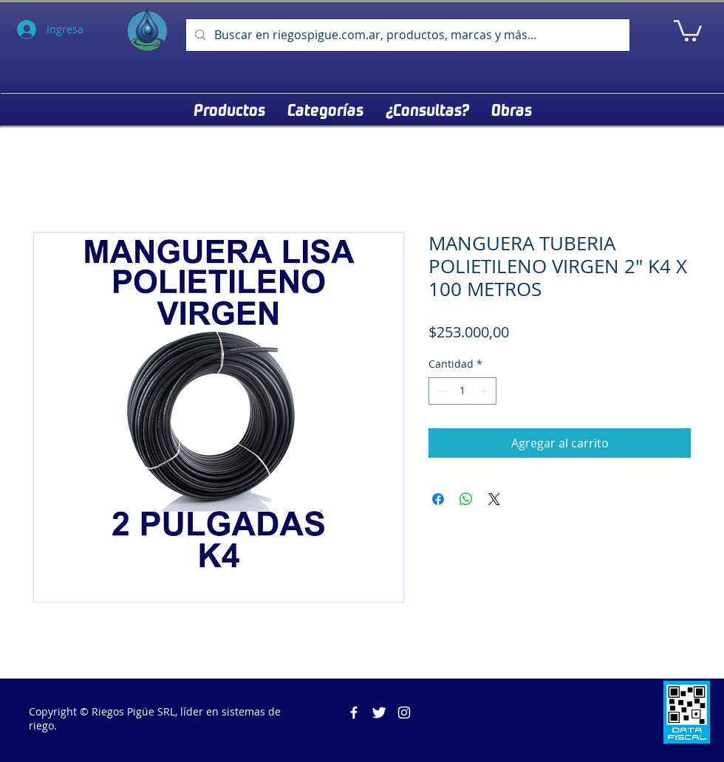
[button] (688, 29)
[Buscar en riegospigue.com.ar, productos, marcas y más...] (406, 35)
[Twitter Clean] (379, 712)
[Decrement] (440, 391)
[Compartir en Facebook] (438, 499)
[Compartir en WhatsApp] (466, 499)
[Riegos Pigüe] (354, 712)
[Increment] (485, 391)
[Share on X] (494, 499)
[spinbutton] (462, 391)
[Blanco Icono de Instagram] (404, 712)
